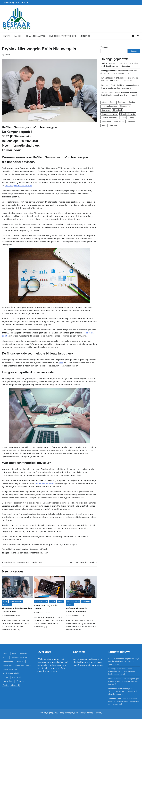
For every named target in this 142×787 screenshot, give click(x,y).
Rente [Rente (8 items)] (104, 126)
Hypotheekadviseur (38, 552)
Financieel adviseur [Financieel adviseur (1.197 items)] (109, 106)
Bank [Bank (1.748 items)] (112, 102)
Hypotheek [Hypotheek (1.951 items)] (117, 110)
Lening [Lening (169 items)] (131, 118)
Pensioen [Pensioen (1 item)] (131, 122)
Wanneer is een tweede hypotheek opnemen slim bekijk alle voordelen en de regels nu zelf (123, 701)
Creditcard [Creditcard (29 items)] (122, 102)
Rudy (7, 54)
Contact (85, 36)
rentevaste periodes (44, 483)
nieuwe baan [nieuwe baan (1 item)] (119, 122)
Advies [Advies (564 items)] (104, 102)
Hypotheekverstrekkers (63, 36)
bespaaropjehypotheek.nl (72, 712)
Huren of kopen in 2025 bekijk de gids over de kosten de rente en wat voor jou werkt (123, 681)
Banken (18, 36)
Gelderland (7, 604)
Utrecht (44, 549)
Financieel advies (36, 36)
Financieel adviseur (19, 552)
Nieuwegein (34, 549)
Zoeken (104, 47)
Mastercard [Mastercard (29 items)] (106, 122)
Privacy (98, 712)
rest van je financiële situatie (18, 185)
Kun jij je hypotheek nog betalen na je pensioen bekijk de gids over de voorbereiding (123, 661)
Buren (5, 602)
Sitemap (89, 712)
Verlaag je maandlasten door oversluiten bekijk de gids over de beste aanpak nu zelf (121, 671)
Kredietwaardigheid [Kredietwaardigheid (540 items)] (109, 118)
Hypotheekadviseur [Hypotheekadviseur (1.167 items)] (109, 114)
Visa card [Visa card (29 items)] (113, 126)
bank (61, 362)
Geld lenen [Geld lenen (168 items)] (106, 110)
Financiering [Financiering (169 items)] (125, 106)
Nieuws (6, 36)
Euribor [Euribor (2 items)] (132, 102)
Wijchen (70, 604)
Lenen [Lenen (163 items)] (123, 118)
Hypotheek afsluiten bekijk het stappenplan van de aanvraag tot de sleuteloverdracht (123, 691)
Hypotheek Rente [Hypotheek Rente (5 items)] (127, 114)
